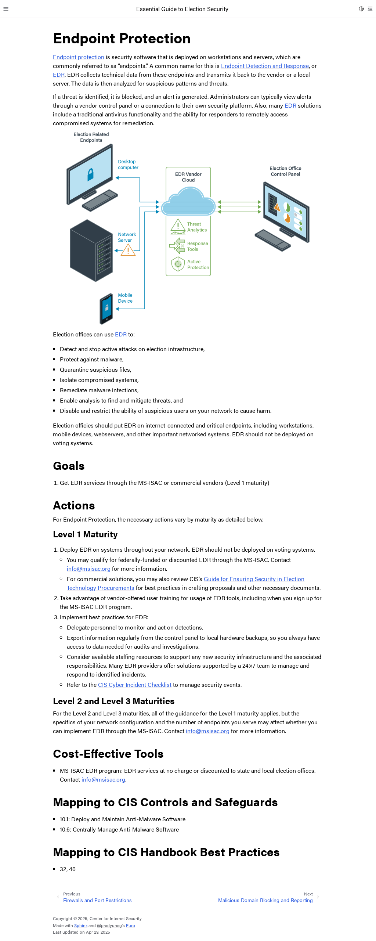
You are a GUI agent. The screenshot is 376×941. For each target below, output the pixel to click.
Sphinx (80, 925)
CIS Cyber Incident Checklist (134, 684)
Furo (130, 925)
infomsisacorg (89, 568)
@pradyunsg (109, 925)
